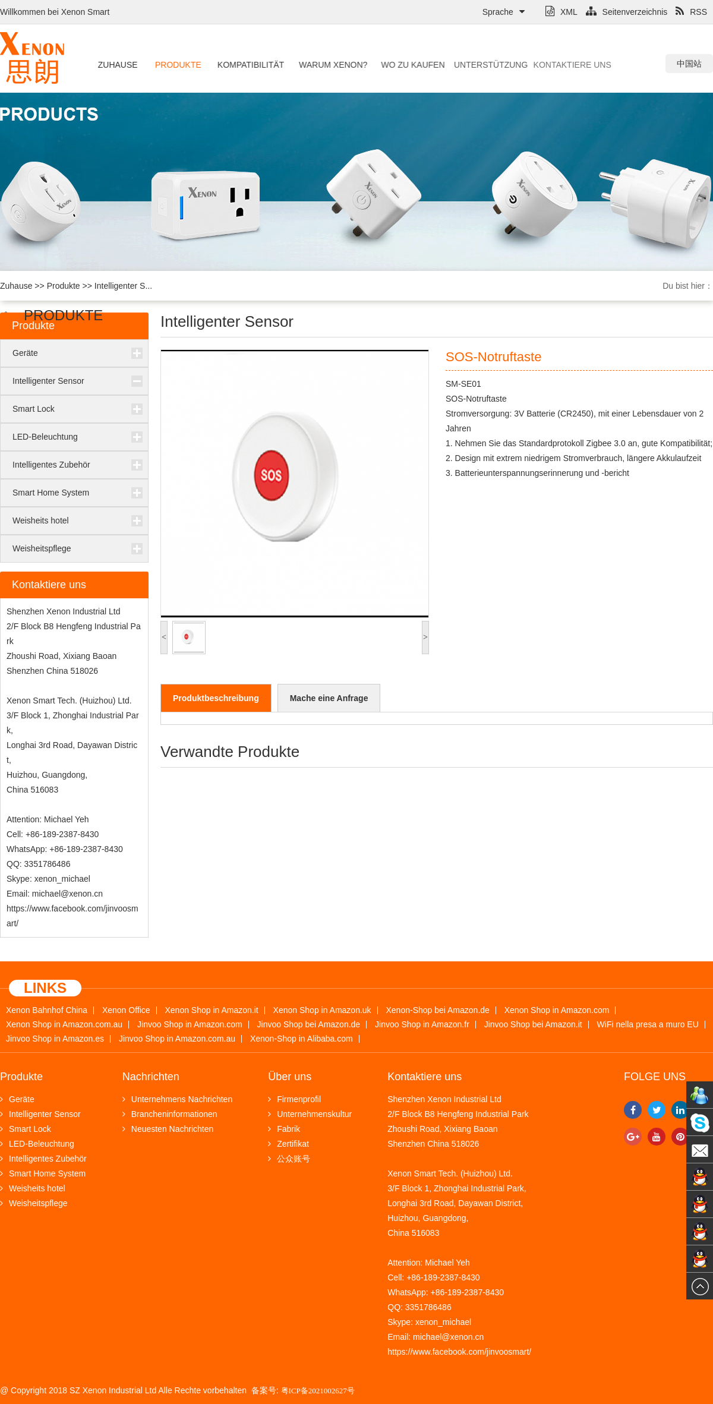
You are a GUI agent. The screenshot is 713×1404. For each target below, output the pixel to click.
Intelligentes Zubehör (51, 464)
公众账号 (289, 1158)
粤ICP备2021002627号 (318, 1390)
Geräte (25, 353)
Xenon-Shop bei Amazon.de (438, 1010)
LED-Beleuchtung (45, 436)
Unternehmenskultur (310, 1114)
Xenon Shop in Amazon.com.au (64, 1024)
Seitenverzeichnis (627, 12)
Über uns (289, 1077)
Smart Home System (50, 492)
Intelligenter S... (123, 286)
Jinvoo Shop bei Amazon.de (309, 1024)
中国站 (689, 63)
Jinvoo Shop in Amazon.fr (422, 1024)
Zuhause (117, 65)
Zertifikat (288, 1144)
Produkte (176, 65)
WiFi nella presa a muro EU (648, 1024)
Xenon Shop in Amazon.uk (322, 1010)
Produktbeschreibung (216, 698)
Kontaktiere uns (542, 65)
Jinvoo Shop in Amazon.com (189, 1024)
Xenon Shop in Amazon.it (211, 1010)
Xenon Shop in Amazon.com (557, 1010)
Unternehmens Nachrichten (177, 1099)
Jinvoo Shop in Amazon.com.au (177, 1039)
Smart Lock (33, 409)
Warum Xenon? (323, 65)
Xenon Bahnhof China (46, 1010)
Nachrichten (150, 1077)
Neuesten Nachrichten (168, 1129)
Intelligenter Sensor (48, 381)
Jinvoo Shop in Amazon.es (55, 1039)
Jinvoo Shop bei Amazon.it (533, 1024)
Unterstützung (470, 65)
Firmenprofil (294, 1099)
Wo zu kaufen (400, 65)
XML (561, 12)
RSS (691, 12)
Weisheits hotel (40, 520)
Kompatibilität (245, 65)
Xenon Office (126, 1010)
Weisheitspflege (41, 548)
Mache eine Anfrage (329, 698)
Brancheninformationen (169, 1114)
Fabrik (284, 1129)
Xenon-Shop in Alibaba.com (301, 1039)
